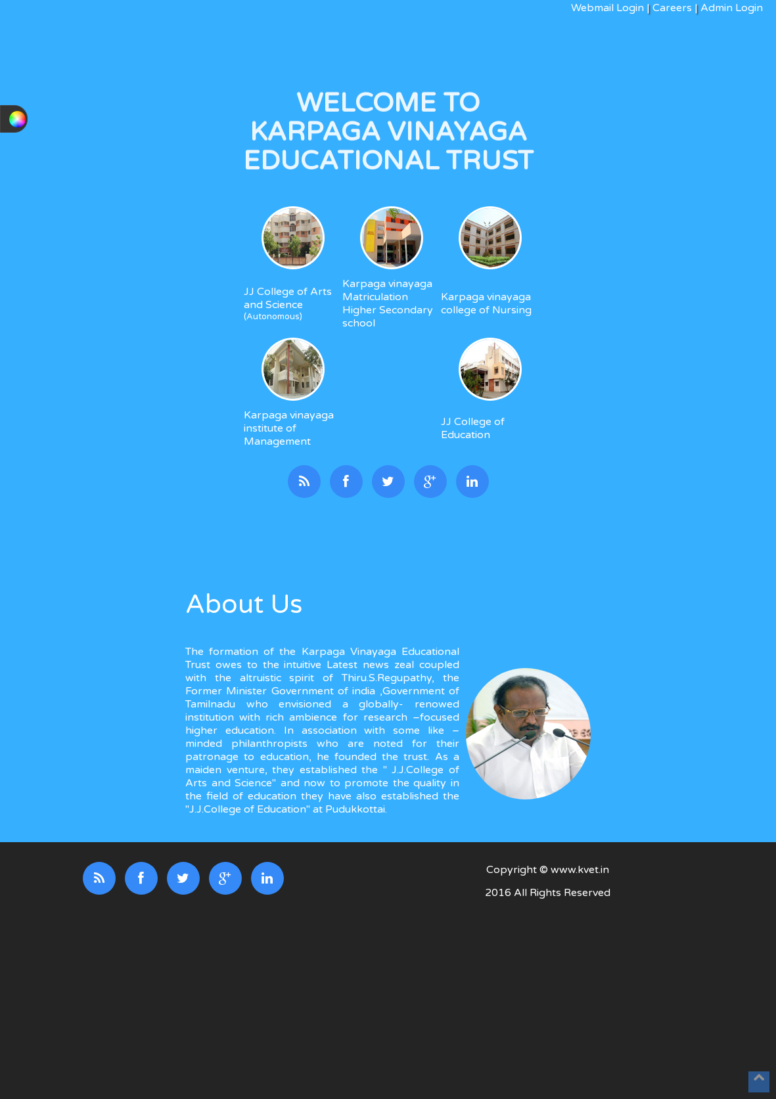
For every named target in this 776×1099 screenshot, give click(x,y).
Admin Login (730, 7)
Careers (672, 7)
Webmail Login (607, 7)
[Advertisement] (547, 1000)
